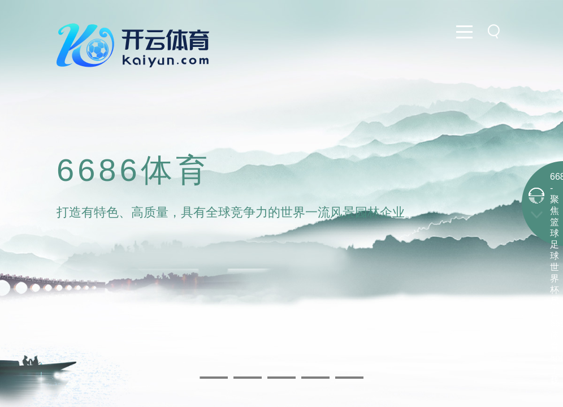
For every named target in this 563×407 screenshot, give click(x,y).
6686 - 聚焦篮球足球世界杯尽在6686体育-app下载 (554, 278)
